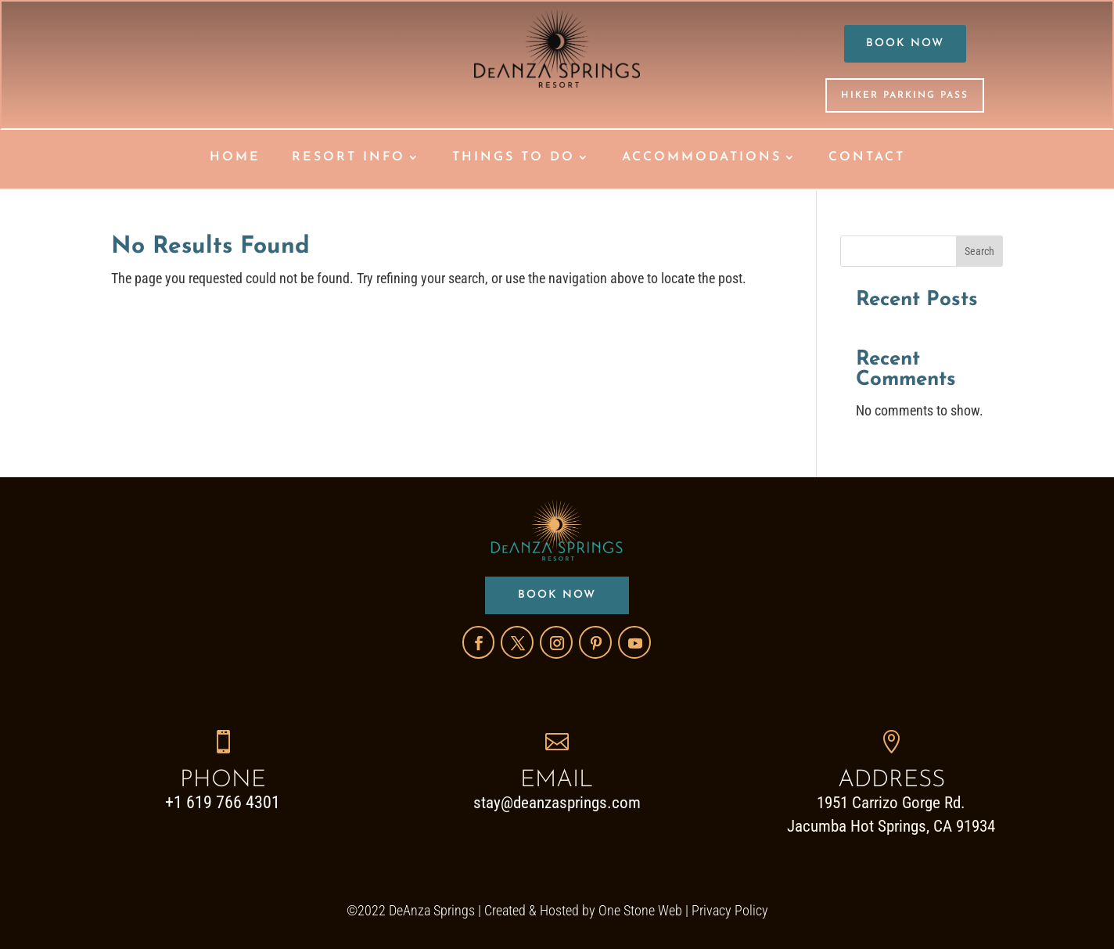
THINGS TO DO (513, 158)
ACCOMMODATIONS (702, 158)
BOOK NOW (905, 43)
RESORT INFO (348, 158)
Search (979, 251)
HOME (235, 158)
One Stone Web (640, 910)
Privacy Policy (730, 910)
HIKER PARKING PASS (904, 95)
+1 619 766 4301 (222, 802)
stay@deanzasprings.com (557, 802)
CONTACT (866, 158)
